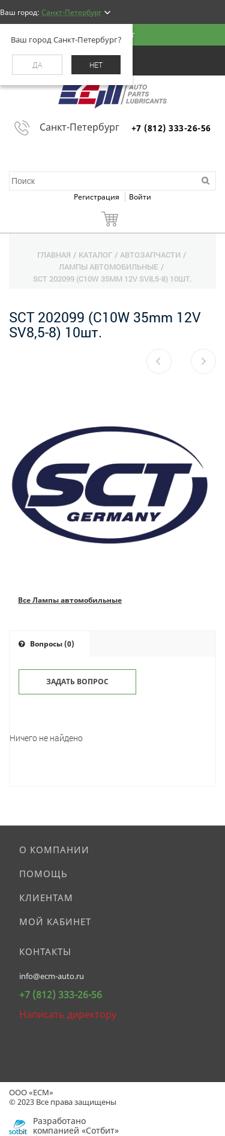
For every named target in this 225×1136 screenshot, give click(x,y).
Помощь (43, 874)
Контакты (45, 951)
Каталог (95, 254)
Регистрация (97, 197)
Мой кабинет (55, 921)
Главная (54, 254)
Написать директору (67, 1014)
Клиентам (46, 898)
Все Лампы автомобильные (70, 600)
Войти (140, 197)
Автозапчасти (150, 254)
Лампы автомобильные (108, 266)
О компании (54, 850)
